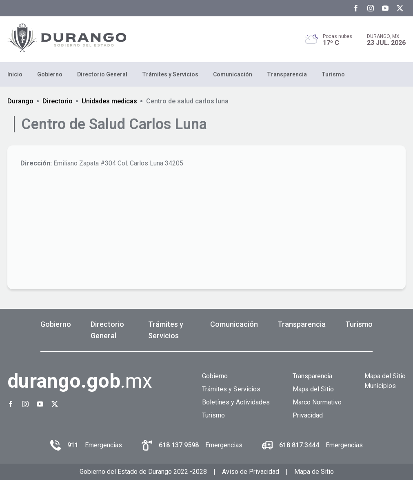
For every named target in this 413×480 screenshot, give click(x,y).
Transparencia (287, 74)
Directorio (57, 101)
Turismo (333, 74)
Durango (20, 101)
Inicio (14, 74)
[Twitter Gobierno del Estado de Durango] (400, 8)
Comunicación (232, 74)
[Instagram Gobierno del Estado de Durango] (370, 8)
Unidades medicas (109, 101)
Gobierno (49, 74)
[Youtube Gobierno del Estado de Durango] (385, 8)
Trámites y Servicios (170, 74)
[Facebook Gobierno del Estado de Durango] (356, 8)
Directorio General (102, 74)
